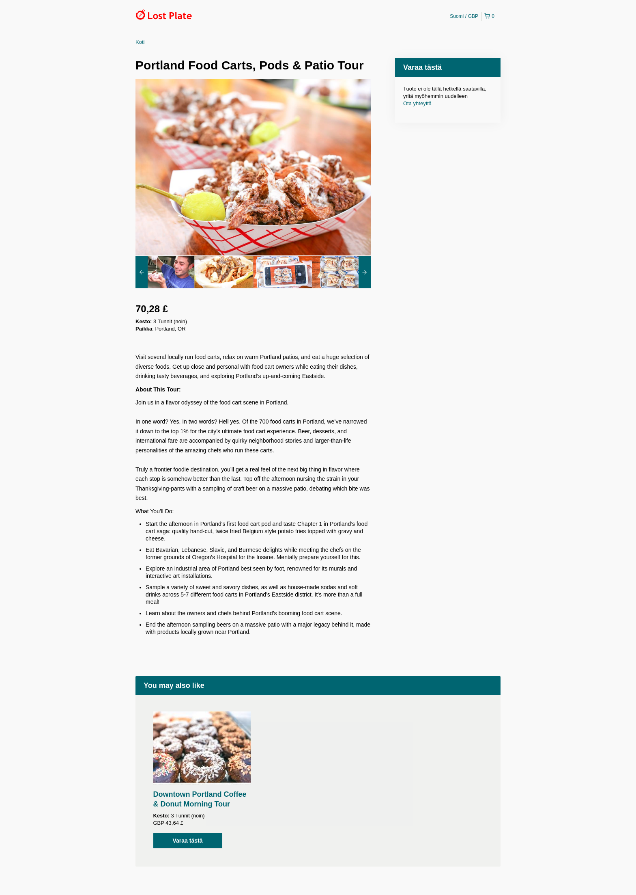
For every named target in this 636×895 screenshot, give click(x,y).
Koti (139, 42)
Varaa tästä (188, 840)
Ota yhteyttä (417, 103)
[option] (164, 272)
